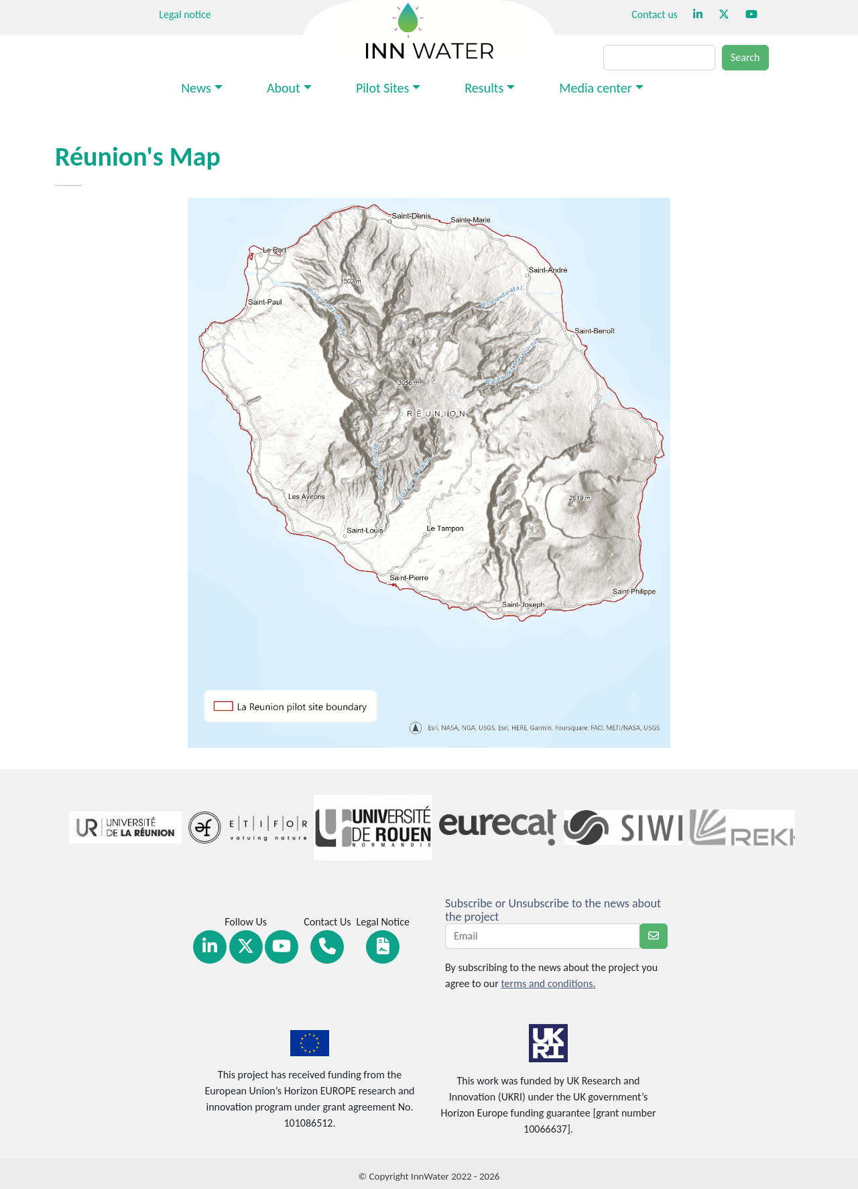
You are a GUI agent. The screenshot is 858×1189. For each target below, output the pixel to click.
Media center (595, 88)
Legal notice (184, 14)
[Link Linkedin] (210, 947)
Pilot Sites (382, 88)
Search (745, 57)
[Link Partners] (118, 827)
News (196, 88)
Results (484, 88)
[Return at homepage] (429, 29)
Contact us (654, 14)
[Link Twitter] (246, 947)
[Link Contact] (327, 947)
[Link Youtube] (281, 947)
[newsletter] (653, 936)
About (283, 88)
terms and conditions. (548, 983)
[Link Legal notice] (383, 947)
